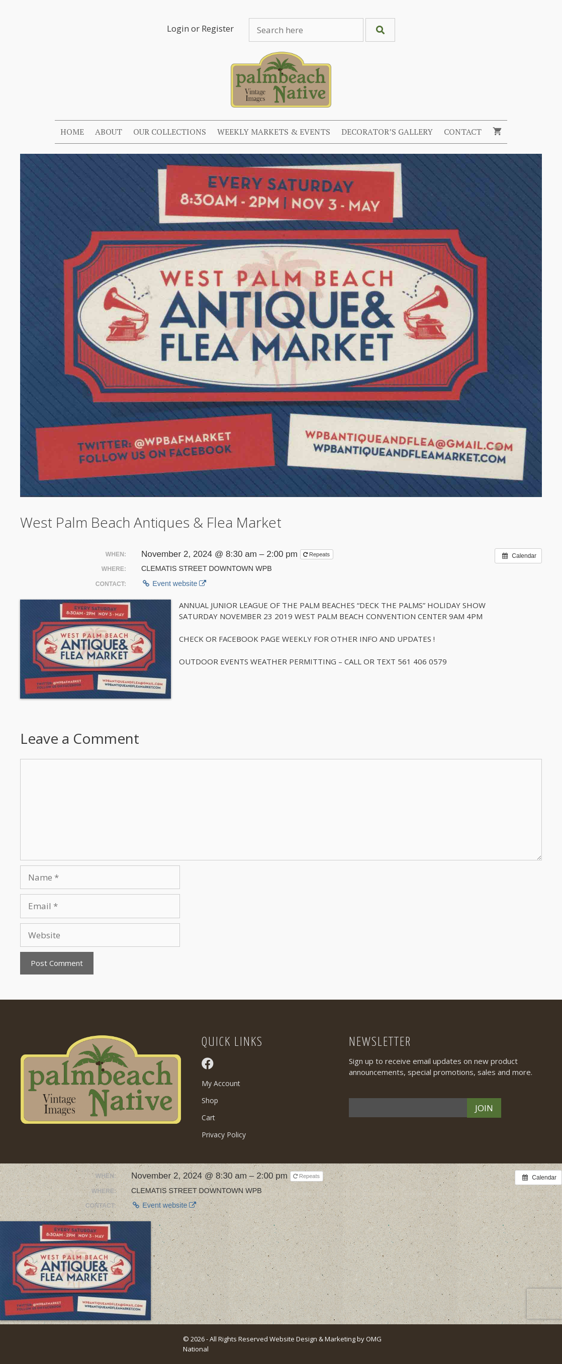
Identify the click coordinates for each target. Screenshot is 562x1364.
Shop (210, 1100)
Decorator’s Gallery (387, 131)
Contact (463, 131)
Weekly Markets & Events (273, 131)
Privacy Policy (224, 1134)
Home (72, 131)
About (108, 131)
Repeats (317, 554)
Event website (173, 583)
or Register (212, 28)
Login (178, 28)
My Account (221, 1083)
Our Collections (169, 131)
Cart (208, 1117)
